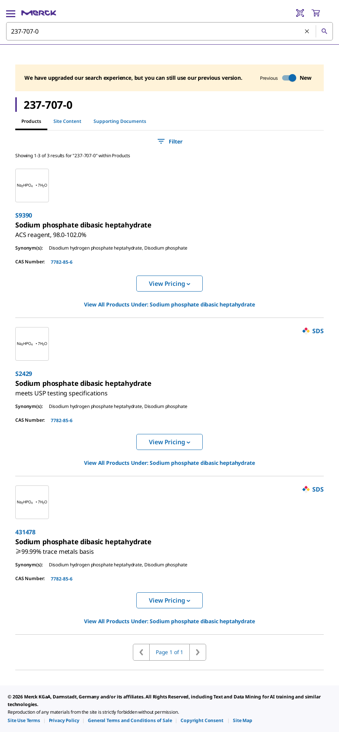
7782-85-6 (62, 262)
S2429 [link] (23, 373)
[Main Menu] (10, 13)
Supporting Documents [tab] (120, 121)
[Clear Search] (307, 31)
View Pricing (169, 283)
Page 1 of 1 (169, 652)
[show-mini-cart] (322, 13)
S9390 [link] (23, 215)
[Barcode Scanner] (300, 13)
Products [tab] (31, 121)
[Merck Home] (38, 13)
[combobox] (169, 31)
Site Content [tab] (67, 121)
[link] (50, 231)
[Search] (324, 31)
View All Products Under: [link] (169, 304)
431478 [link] (25, 532)
